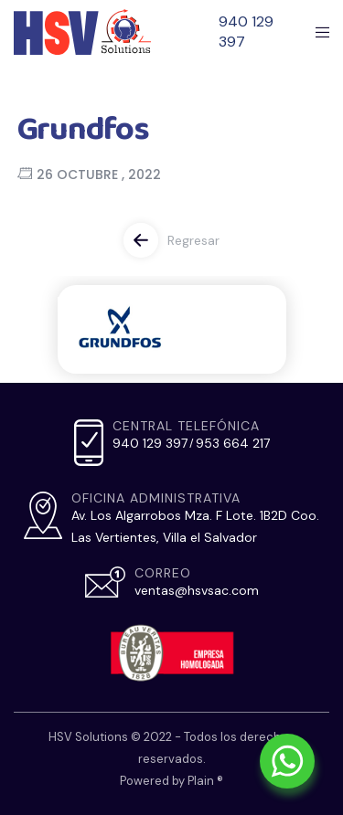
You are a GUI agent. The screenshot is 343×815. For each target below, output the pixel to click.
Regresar (193, 240)
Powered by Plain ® (171, 781)
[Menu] (317, 32)
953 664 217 (233, 443)
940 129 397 (246, 31)
